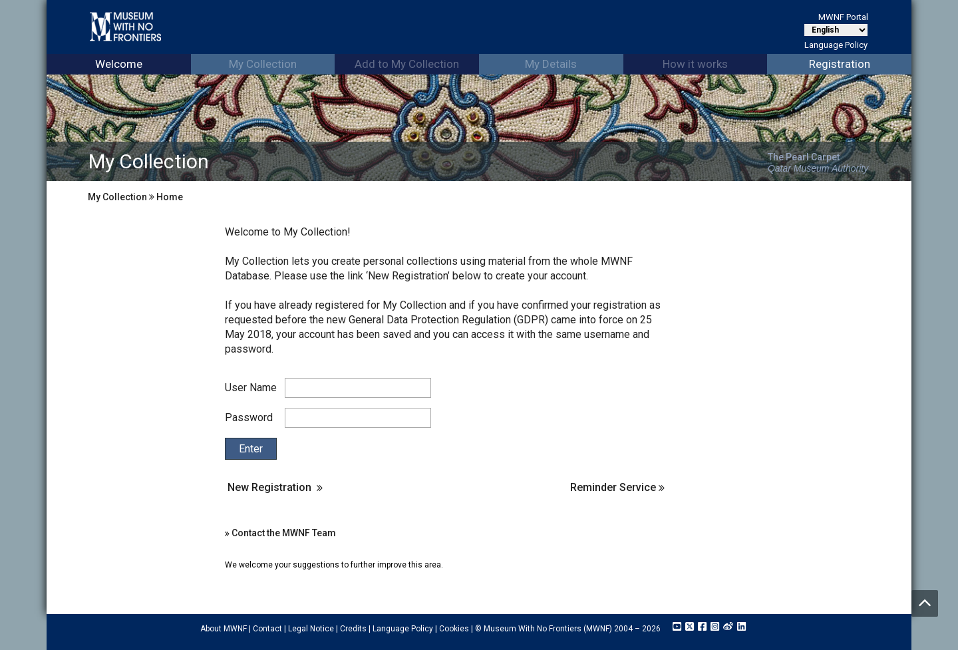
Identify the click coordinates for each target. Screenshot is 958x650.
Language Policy (836, 45)
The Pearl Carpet (804, 157)
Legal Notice (311, 628)
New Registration (269, 487)
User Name (251, 387)
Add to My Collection (407, 64)
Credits (353, 628)
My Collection (263, 64)
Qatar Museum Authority (818, 168)
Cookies (454, 628)
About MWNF (223, 628)
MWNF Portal (843, 17)
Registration (839, 64)
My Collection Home (135, 197)
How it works (695, 64)
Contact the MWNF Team (284, 533)
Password (249, 417)
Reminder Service (617, 487)
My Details (551, 64)
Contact (267, 628)
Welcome (118, 64)
